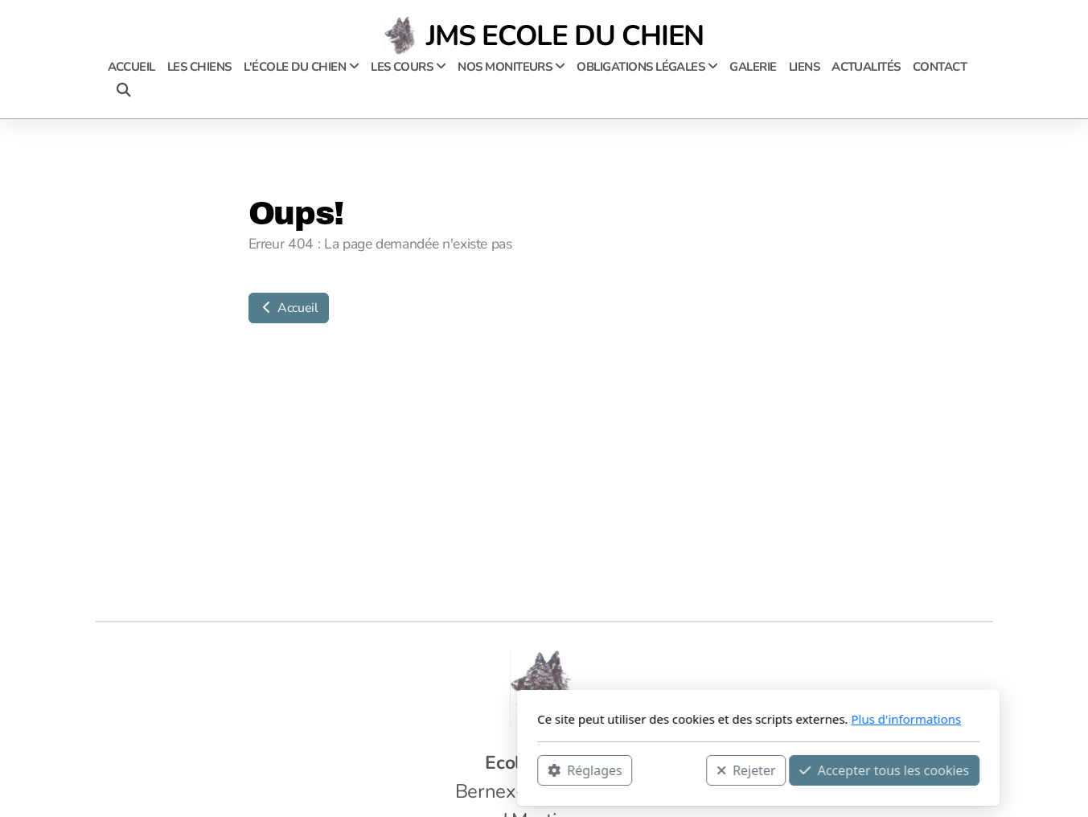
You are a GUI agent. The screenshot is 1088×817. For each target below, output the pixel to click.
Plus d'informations (692, 719)
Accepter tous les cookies (670, 769)
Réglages (371, 769)
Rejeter (531, 769)
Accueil (288, 308)
